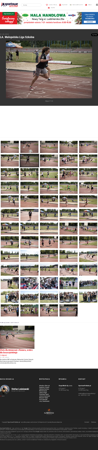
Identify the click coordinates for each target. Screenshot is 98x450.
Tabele (88, 4)
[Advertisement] (49, 121)
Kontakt (87, 422)
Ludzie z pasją (51, 4)
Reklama (93, 422)
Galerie (51, 7)
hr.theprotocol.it (42, 422)
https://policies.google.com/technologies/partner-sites (42, 428)
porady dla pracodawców (55, 422)
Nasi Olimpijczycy (76, 4)
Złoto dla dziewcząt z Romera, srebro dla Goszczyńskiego (17, 352)
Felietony (63, 4)
